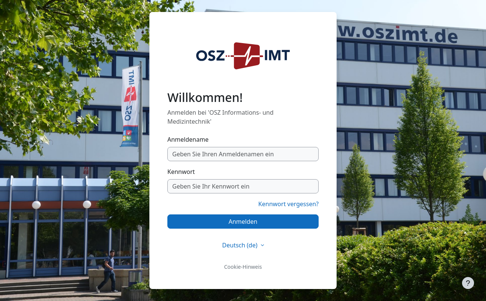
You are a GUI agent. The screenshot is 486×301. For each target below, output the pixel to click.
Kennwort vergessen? (288, 204)
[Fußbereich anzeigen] (468, 283)
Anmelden (243, 221)
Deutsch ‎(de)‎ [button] (240, 245)
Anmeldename (188, 139)
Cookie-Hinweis (243, 266)
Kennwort (181, 172)
